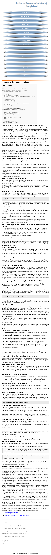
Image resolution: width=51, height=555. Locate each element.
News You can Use (26, 52)
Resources (25, 48)
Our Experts (25, 20)
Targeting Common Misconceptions (11, 94)
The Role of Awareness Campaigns (11, 95)
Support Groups (25, 44)
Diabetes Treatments (25, 16)
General (3, 548)
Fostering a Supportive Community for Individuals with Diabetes (16, 103)
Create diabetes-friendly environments (12, 113)
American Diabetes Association (11, 512)
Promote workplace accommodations (12, 110)
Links (25, 60)
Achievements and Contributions (11, 101)
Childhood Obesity (26, 40)
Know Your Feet (25, 36)
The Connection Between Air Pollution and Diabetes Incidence (15, 528)
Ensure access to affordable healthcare (12, 112)
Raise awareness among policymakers (12, 115)
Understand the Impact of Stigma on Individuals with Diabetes (16, 88)
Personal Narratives (8, 98)
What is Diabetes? (26, 12)
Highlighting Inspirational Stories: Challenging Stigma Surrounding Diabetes (19, 96)
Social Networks (8, 107)
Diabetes (8, 518)
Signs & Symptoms (26, 28)
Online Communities (9, 105)
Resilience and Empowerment (10, 100)
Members (26, 64)
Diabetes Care (5, 546)
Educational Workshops (9, 119)
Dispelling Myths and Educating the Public (13, 91)
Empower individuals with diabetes (10, 122)
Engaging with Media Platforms (10, 121)
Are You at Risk (25, 24)
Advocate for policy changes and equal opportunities (14, 109)
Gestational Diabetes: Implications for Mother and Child (14, 533)
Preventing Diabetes (25, 32)
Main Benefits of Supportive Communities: (13, 108)
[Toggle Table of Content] (34, 86)
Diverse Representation (9, 99)
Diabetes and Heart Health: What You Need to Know (13, 525)
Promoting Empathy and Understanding (12, 92)
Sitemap (25, 75)
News (25, 71)
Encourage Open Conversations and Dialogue (12, 117)
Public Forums (8, 118)
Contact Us (25, 67)
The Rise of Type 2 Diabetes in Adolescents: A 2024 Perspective (15, 531)
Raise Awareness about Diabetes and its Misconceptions (15, 90)
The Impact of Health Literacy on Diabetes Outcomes (13, 536)
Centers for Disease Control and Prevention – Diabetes (17, 515)
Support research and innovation (11, 114)
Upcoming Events (26, 56)
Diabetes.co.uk (8, 513)
